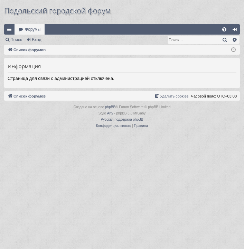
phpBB (110, 107)
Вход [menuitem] (236, 31)
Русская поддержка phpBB (122, 119)
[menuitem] (224, 29)
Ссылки (11, 31)
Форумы (32, 29)
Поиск (16, 39)
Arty (110, 113)
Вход (36, 39)
